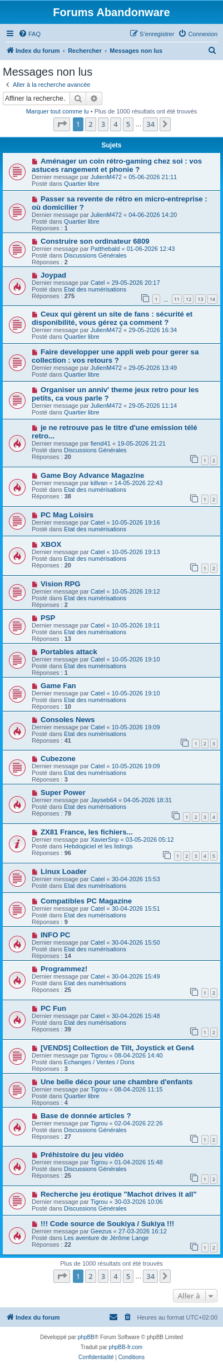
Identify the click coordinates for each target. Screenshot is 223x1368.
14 (212, 299)
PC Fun (53, 1008)
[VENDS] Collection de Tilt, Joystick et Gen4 (117, 1048)
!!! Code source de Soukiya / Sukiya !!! (107, 1223)
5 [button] (128, 124)
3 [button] (103, 124)
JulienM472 (106, 177)
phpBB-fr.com (126, 1347)
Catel (98, 282)
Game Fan (58, 685)
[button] (61, 124)
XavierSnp (105, 839)
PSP (48, 618)
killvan (99, 483)
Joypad (53, 275)
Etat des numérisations (95, 289)
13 (200, 299)
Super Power (63, 792)
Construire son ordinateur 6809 (95, 241)
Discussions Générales (95, 255)
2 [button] (90, 124)
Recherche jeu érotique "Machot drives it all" (119, 1194)
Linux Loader (64, 871)
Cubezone (58, 758)
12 (188, 299)
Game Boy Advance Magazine (92, 475)
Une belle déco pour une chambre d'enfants (117, 1082)
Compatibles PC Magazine (86, 901)
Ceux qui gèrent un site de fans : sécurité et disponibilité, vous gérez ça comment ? (112, 318)
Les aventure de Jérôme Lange (106, 1237)
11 (177, 299)
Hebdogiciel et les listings (98, 846)
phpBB (86, 1337)
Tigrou (99, 1055)
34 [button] (150, 124)
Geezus (101, 1231)
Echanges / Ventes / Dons (99, 1062)
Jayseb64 (104, 800)
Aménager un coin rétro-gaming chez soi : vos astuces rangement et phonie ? (117, 165)
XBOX (51, 544)
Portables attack (69, 652)
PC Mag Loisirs (67, 515)
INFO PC (55, 935)
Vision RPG (61, 584)
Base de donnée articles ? (86, 1116)
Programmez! (64, 969)
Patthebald (105, 248)
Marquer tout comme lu (57, 111)
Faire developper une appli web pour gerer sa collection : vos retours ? (115, 356)
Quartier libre (82, 183)
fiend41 (101, 443)
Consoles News (68, 719)
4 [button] (115, 124)
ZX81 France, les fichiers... (87, 832)
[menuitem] (29, 34)
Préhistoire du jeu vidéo (82, 1154)
